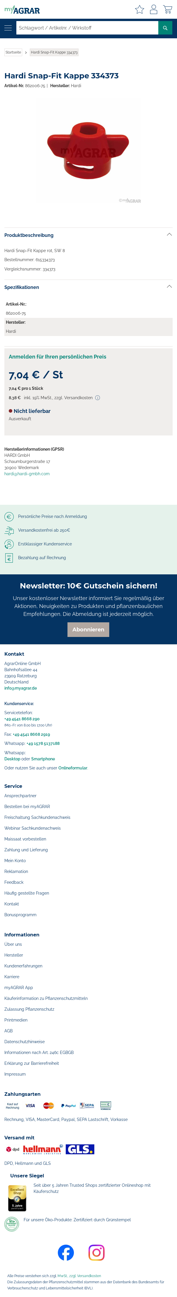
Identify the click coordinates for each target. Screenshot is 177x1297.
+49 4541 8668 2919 (31, 734)
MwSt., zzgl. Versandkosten (79, 1276)
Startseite (13, 52)
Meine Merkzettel (139, 9)
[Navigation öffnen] (8, 27)
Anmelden (153, 9)
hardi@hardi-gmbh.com (27, 473)
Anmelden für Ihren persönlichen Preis (57, 357)
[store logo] (20, 9)
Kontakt (11, 904)
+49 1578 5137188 (43, 743)
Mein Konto (15, 860)
